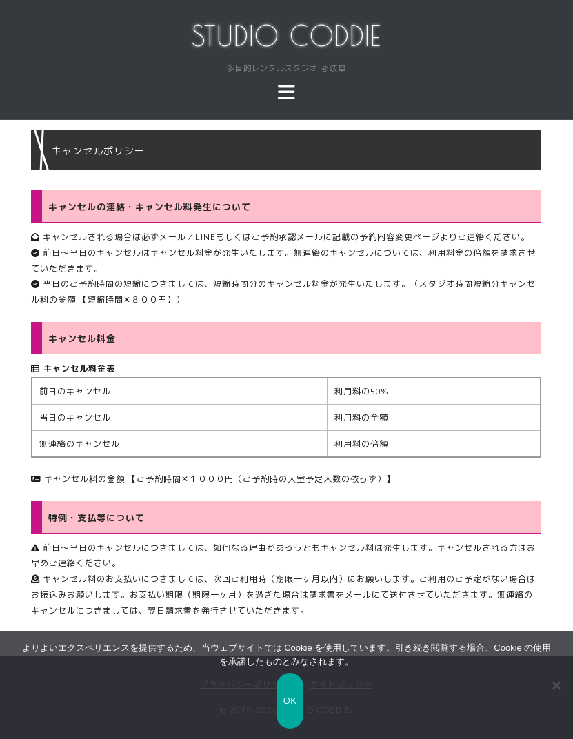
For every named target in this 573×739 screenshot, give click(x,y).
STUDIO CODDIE (286, 36)
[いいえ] (556, 685)
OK (289, 701)
